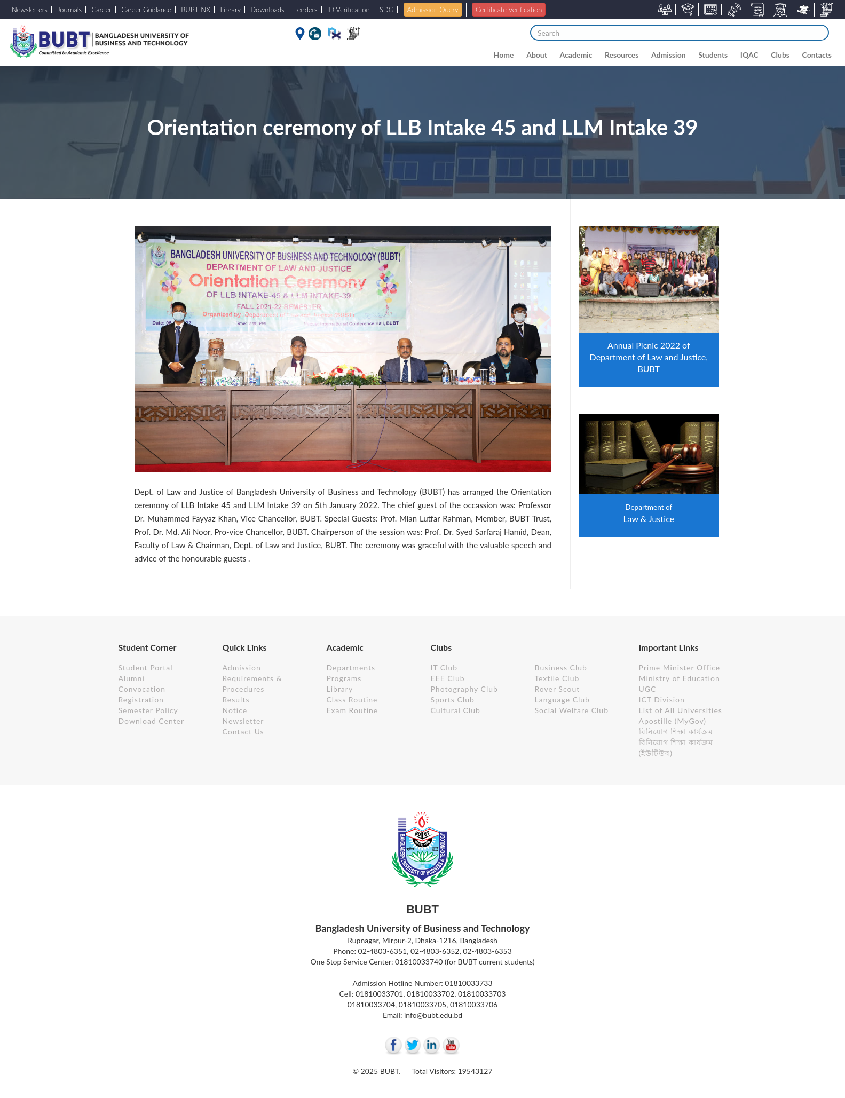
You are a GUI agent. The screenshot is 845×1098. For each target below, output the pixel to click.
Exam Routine (352, 710)
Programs (344, 678)
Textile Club (557, 678)
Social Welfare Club (572, 710)
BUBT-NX (195, 9)
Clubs (780, 54)
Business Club (561, 667)
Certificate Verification (509, 9)
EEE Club (448, 678)
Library (230, 9)
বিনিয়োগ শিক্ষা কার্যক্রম (676, 731)
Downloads (267, 9)
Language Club (562, 699)
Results (236, 699)
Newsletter (243, 720)
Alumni (132, 678)
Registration (141, 699)
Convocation (142, 688)
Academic (576, 54)
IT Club (444, 667)
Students (713, 54)
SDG (386, 9)
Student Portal (146, 667)
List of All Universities (680, 710)
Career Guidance (146, 9)
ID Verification (348, 9)
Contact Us (243, 731)
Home (504, 54)
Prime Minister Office (680, 667)
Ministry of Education (679, 678)
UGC (648, 688)
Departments (351, 667)
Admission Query (433, 9)
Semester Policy (148, 710)
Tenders (306, 9)
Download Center (152, 720)
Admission (668, 54)
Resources (621, 54)
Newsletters (30, 9)
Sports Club (453, 699)
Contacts (817, 54)
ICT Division (662, 699)
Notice (235, 710)
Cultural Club (455, 710)
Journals (69, 9)
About (536, 54)
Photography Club (464, 688)
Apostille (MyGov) (673, 720)
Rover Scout (557, 688)
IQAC (749, 54)
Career (101, 9)
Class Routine (352, 699)
